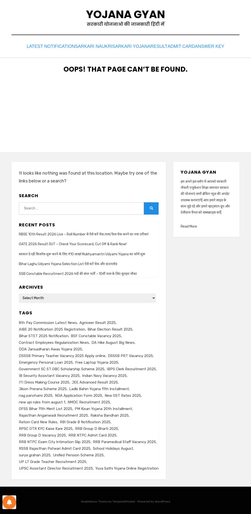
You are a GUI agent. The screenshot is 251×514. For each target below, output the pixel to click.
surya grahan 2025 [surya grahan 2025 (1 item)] (34, 453)
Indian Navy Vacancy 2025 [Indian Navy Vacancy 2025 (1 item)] (104, 374)
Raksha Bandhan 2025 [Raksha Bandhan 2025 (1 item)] (109, 414)
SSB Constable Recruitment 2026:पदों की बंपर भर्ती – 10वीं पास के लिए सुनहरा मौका (78, 272)
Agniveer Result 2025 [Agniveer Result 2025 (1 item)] (97, 321)
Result (159, 45)
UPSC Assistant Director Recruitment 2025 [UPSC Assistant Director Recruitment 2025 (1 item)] (56, 467)
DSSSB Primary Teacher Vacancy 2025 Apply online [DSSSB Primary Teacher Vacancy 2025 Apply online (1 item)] (62, 354)
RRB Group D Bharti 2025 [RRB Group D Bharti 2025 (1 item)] (96, 427)
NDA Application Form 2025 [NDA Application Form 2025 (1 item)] (78, 394)
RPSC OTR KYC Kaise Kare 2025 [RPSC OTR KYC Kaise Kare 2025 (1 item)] (46, 427)
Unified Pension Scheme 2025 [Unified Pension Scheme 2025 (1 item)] (78, 453)
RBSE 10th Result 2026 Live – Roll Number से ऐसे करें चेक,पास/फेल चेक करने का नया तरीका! (84, 233)
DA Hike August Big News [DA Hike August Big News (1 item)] (113, 341)
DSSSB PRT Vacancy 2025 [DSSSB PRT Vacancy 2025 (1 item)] (130, 354)
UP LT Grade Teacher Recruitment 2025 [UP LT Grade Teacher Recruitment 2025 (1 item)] (52, 460)
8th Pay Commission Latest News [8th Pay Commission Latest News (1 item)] (48, 321)
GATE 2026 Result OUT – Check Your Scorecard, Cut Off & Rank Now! (72, 243)
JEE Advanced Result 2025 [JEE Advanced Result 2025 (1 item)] (95, 381)
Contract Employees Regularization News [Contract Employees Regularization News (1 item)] (54, 341)
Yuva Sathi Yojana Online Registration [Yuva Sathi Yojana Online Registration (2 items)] (127, 467)
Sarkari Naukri (88, 45)
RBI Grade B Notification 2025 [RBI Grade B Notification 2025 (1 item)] (85, 420)
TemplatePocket (124, 500)
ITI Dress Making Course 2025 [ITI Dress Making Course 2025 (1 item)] (44, 381)
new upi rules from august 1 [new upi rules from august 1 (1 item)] (42, 400)
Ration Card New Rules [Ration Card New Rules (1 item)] (38, 420)
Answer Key (217, 45)
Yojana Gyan (125, 14)
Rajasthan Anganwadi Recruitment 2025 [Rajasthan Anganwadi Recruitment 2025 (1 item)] (53, 414)
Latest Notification (43, 45)
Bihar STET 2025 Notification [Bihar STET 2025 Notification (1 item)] (43, 334)
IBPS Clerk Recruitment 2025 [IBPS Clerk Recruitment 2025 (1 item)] (131, 367)
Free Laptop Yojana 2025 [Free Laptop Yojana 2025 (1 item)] (96, 361)
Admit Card (186, 45)
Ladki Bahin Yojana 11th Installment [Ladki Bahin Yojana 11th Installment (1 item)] (99, 387)
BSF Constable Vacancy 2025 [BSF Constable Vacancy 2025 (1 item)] (96, 334)
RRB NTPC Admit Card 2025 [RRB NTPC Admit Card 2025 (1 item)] (92, 434)
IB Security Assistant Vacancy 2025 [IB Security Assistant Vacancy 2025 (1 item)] (49, 374)
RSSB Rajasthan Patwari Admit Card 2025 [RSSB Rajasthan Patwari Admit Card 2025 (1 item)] (54, 447)
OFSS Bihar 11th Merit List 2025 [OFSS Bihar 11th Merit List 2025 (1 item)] (45, 407)
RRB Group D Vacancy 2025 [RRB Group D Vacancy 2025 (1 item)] (42, 434)
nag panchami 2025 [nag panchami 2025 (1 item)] (35, 394)
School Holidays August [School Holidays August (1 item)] (113, 447)
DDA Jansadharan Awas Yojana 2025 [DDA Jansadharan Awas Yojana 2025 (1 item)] (50, 348)
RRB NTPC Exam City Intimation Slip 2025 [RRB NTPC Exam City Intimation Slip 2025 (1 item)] (54, 440)
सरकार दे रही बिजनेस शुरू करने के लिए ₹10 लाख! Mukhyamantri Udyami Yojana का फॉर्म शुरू (82, 253)
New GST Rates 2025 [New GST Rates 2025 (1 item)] (123, 394)
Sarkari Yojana (128, 45)
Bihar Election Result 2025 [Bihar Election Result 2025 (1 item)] (110, 328)
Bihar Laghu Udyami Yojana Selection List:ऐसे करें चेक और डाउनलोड (68, 262)
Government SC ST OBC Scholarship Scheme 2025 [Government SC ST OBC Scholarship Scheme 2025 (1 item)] (61, 367)
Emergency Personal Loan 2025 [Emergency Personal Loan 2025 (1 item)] (46, 361)
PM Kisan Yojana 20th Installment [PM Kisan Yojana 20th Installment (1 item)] (103, 407)
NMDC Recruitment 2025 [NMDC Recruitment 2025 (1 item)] (89, 400)
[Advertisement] (125, 116)
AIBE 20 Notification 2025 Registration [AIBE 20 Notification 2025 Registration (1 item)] (52, 328)
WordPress (162, 500)
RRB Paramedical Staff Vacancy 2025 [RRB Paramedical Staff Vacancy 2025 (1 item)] (124, 440)
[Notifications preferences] (9, 502)
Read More (189, 225)
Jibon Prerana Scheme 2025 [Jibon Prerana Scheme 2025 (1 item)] (43, 387)
